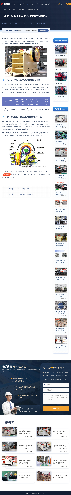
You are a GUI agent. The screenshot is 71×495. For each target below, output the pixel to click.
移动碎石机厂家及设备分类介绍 (60, 278)
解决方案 (24, 4)
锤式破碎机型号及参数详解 (25, 194)
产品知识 (9, 9)
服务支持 (44, 4)
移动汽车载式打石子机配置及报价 (60, 296)
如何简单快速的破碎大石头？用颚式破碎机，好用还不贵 (60, 447)
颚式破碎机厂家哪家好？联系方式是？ (25, 462)
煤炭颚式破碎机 (60, 83)
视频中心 (34, 4)
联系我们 (49, 4)
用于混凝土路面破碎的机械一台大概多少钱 (60, 210)
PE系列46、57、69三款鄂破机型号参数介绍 (60, 125)
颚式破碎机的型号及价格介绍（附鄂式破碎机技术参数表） (60, 462)
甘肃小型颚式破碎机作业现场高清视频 (25, 476)
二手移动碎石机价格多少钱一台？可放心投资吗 (60, 227)
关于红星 (39, 4)
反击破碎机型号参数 (23, 189)
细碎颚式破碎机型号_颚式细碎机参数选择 (60, 245)
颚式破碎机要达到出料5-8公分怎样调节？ (25, 447)
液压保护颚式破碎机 (61, 97)
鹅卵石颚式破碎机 (61, 55)
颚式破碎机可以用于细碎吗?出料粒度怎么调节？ (60, 477)
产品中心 (19, 4)
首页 (14, 4)
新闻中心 (29, 4)
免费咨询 (6, 174)
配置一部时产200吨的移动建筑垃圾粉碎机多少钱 (60, 193)
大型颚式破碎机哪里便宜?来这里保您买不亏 (25, 432)
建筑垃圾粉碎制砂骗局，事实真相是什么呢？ (60, 330)
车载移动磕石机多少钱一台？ (60, 176)
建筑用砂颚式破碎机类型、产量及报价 (60, 432)
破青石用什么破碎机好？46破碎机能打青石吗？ (60, 262)
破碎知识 (15, 9)
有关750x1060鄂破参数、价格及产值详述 (60, 159)
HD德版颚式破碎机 (60, 69)
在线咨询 (43, 30)
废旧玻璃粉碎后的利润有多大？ (60, 142)
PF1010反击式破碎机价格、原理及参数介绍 (61, 347)
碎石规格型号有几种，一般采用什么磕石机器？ (60, 313)
